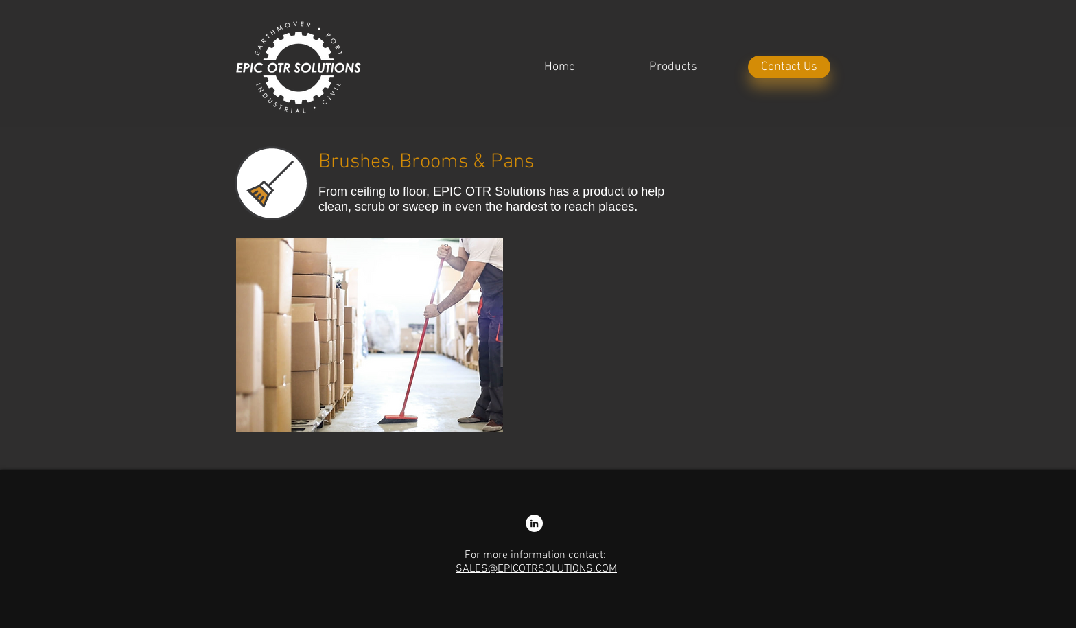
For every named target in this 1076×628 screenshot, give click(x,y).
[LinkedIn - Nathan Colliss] (534, 523)
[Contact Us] (789, 67)
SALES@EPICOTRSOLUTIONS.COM (536, 569)
